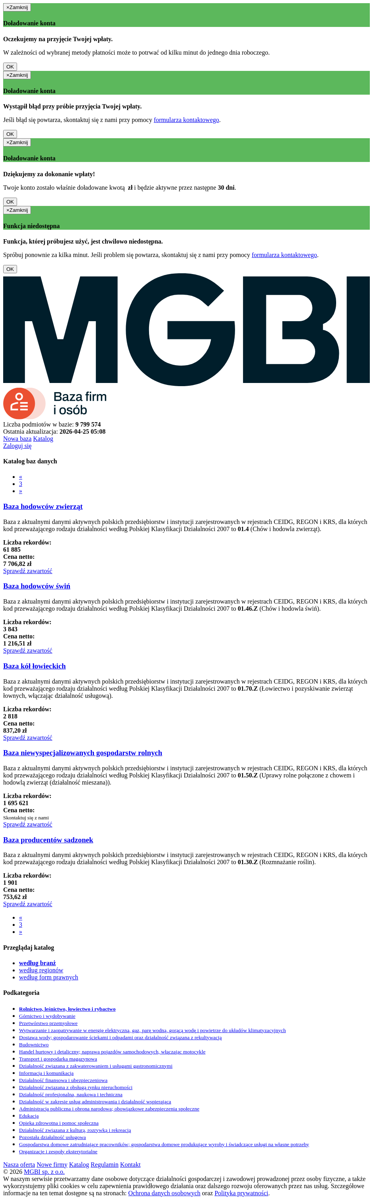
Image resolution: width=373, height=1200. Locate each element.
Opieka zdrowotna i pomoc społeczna (59, 1123)
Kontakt (130, 1164)
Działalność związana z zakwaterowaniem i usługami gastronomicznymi (95, 1066)
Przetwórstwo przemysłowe (48, 1023)
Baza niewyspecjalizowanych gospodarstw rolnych (82, 753)
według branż (37, 963)
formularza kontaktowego (186, 119)
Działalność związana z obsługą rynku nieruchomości (75, 1087)
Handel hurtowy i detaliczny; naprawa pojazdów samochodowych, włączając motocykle (112, 1052)
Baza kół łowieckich (34, 666)
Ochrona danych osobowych (164, 1193)
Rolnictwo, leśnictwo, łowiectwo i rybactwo (67, 1009)
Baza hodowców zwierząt (43, 506)
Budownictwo (34, 1045)
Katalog (43, 438)
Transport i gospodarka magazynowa (58, 1059)
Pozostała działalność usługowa (52, 1137)
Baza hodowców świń (36, 586)
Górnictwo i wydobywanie (47, 1016)
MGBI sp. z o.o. (44, 1171)
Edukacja (29, 1116)
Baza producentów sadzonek (48, 840)
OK (10, 67)
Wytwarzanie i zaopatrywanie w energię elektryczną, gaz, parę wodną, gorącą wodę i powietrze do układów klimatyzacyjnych (152, 1030)
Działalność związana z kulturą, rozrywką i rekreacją (75, 1130)
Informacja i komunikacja (46, 1073)
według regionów (41, 970)
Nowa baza (17, 438)
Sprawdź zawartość (27, 571)
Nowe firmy (51, 1164)
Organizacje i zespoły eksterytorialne (58, 1151)
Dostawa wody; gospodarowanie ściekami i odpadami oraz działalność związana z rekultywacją (120, 1037)
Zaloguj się (17, 445)
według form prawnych (48, 977)
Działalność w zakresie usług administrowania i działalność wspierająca (95, 1102)
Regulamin (105, 1164)
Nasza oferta (19, 1164)
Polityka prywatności (241, 1193)
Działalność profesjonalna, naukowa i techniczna (70, 1094)
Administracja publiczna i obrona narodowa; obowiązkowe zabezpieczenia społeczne (109, 1109)
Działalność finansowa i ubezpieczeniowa (63, 1080)
